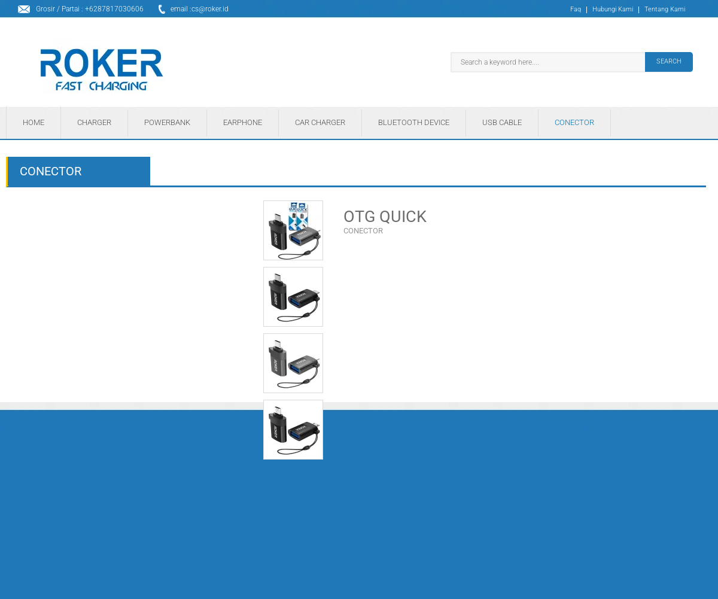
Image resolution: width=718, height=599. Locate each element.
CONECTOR (363, 230)
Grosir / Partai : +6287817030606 (90, 9)
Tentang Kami (664, 10)
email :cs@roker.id (200, 9)
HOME (33, 122)
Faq (575, 10)
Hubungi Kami (612, 10)
